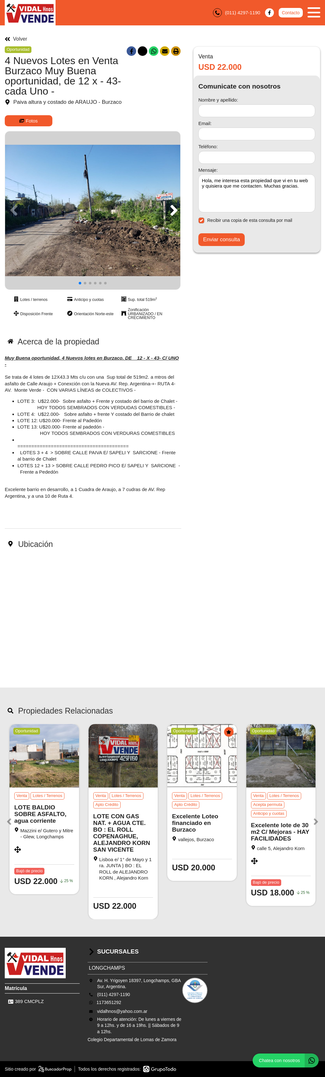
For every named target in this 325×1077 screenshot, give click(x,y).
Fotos (28, 120)
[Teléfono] (256, 157)
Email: (205, 123)
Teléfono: (208, 146)
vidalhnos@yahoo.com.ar (122, 1011)
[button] (173, 210)
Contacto (291, 12)
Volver (16, 39)
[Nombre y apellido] (256, 110)
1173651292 (108, 1002)
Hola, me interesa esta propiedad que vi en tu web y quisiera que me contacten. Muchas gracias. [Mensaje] (256, 193)
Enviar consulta (221, 239)
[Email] (256, 134)
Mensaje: (208, 170)
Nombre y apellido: (218, 100)
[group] (92, 210)
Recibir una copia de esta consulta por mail (245, 220)
